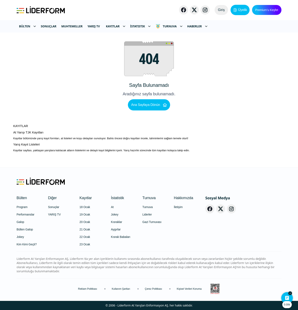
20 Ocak (84, 222)
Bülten (22, 198)
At (112, 207)
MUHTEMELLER (72, 26)
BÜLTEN (27, 26)
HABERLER (197, 26)
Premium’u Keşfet (266, 10)
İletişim (178, 207)
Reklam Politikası (87, 288)
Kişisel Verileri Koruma (189, 288)
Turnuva (149, 198)
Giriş (221, 10)
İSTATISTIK (140, 26)
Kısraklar (116, 222)
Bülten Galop (25, 229)
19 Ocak (84, 214)
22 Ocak (84, 237)
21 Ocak (84, 229)
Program (22, 207)
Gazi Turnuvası (151, 222)
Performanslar (25, 214)
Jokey (20, 237)
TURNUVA (168, 26)
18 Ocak (84, 207)
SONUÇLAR (48, 26)
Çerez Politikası (153, 288)
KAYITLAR (115, 26)
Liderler (147, 214)
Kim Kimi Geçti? (27, 244)
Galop (20, 222)
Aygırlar (116, 229)
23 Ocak (84, 244)
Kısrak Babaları (120, 237)
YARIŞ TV (94, 26)
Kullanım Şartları (121, 288)
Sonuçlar (53, 207)
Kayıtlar (85, 198)
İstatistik (117, 198)
